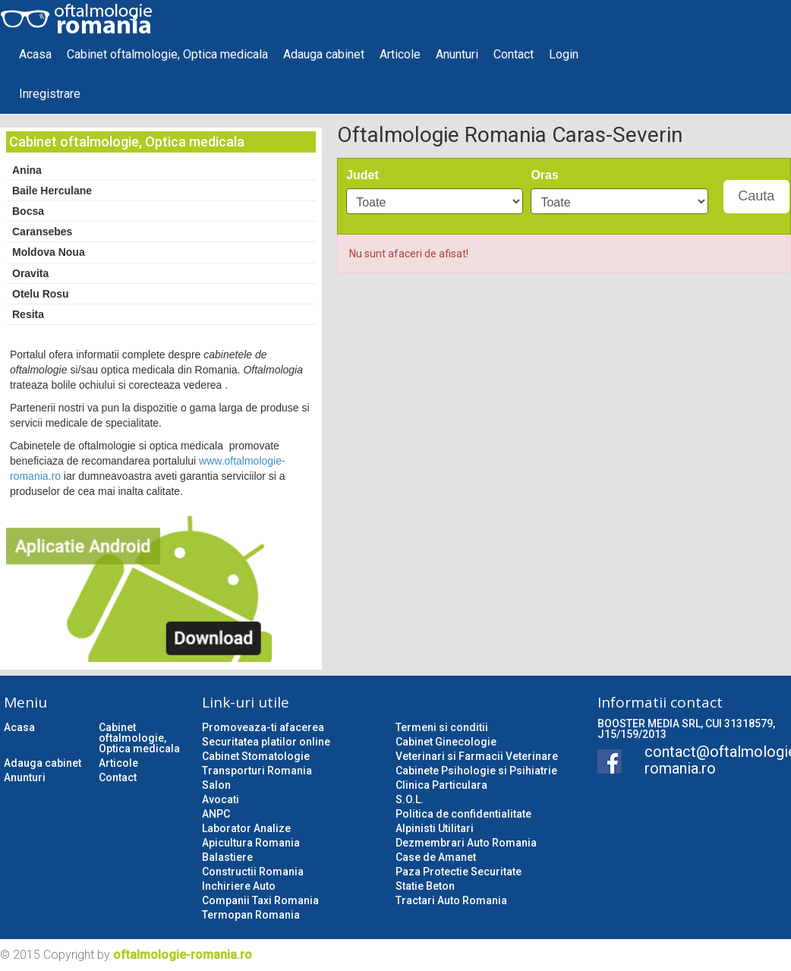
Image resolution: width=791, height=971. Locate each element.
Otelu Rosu (40, 294)
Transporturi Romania (257, 770)
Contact (513, 54)
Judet (362, 175)
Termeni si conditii (442, 727)
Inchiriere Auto (239, 886)
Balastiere (227, 857)
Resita (28, 314)
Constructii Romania (253, 871)
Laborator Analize (246, 828)
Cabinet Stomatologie (256, 756)
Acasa (35, 54)
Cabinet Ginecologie (446, 741)
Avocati (220, 799)
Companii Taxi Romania (260, 900)
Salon (216, 785)
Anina (27, 170)
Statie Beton (425, 886)
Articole (400, 54)
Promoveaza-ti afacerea (263, 727)
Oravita (30, 273)
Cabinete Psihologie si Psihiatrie (476, 770)
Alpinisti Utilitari (435, 828)
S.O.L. (410, 799)
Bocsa (28, 211)
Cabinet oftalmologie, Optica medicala (167, 54)
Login (563, 54)
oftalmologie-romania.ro (182, 954)
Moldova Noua (48, 252)
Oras (544, 175)
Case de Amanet (436, 857)
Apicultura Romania (251, 842)
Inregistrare (49, 94)
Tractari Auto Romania (451, 900)
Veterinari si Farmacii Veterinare (477, 756)
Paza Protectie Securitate (459, 871)
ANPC (216, 814)
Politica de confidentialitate (463, 814)
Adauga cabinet (323, 54)
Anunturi (457, 54)
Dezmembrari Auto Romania (466, 842)
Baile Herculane (52, 190)
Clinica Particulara (441, 785)
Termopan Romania (251, 915)
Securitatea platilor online (266, 741)
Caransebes (42, 231)
